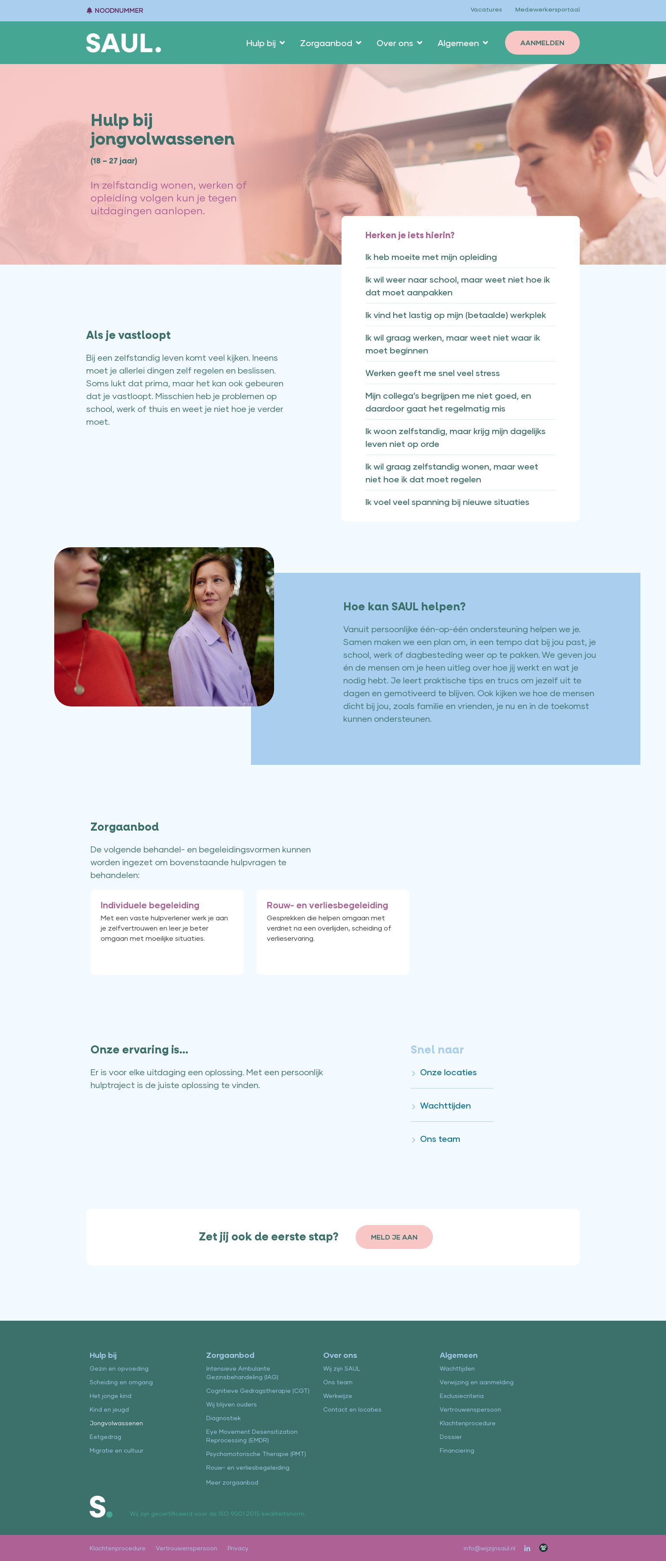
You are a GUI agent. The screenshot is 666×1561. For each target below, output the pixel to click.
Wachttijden (457, 1368)
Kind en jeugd (109, 1409)
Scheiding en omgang (121, 1382)
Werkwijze (337, 1395)
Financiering (457, 1450)
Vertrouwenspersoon (470, 1409)
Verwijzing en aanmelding (477, 1382)
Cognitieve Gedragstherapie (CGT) (258, 1390)
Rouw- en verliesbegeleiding (247, 1467)
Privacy (238, 1548)
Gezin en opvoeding (119, 1368)
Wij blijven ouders (231, 1404)
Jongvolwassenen (116, 1423)
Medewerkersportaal (547, 10)
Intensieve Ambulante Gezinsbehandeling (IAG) (242, 1372)
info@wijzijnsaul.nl (489, 1548)
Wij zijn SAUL (341, 1368)
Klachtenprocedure (468, 1423)
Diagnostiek (223, 1417)
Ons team (338, 1382)
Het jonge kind (110, 1395)
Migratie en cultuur (116, 1450)
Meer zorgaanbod (232, 1482)
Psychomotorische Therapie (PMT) (256, 1453)
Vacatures (485, 10)
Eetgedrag (105, 1436)
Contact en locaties (352, 1409)
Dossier (451, 1436)
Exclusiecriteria (462, 1395)
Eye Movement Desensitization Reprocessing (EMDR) (252, 1436)
